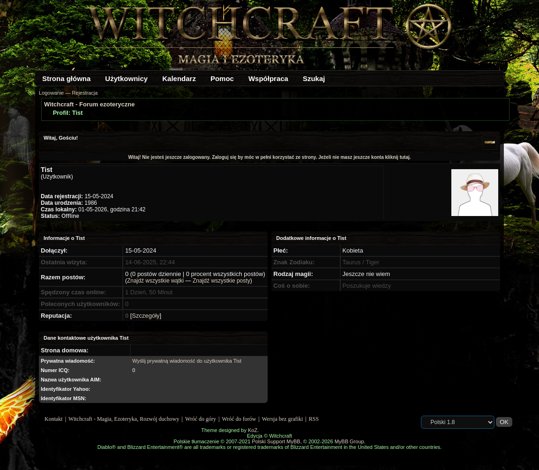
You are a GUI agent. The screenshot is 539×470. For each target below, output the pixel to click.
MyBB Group (349, 441)
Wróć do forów (239, 419)
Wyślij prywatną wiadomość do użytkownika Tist (186, 361)
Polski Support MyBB (276, 441)
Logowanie (51, 93)
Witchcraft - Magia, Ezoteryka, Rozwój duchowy (123, 419)
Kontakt (54, 419)
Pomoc (222, 78)
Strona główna (66, 78)
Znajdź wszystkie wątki (155, 280)
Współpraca (268, 78)
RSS (314, 419)
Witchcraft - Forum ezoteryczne (89, 104)
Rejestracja (84, 93)
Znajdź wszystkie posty (221, 280)
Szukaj (314, 78)
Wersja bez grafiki (282, 419)
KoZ (252, 430)
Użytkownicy (126, 78)
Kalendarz (179, 78)
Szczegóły (145, 315)
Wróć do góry (200, 419)
